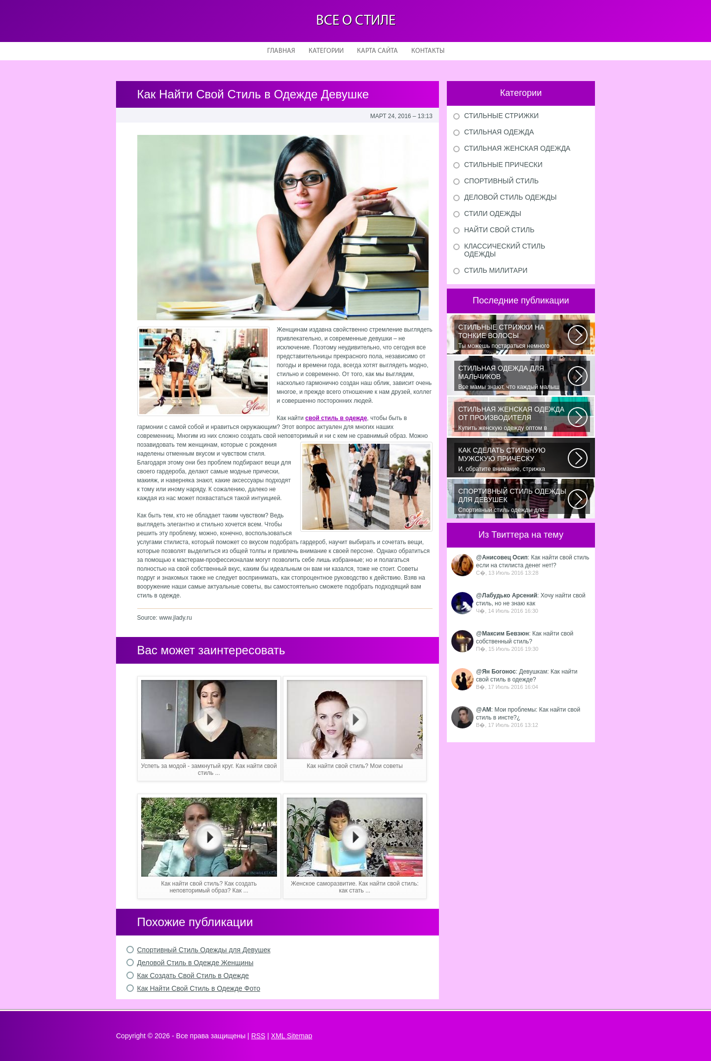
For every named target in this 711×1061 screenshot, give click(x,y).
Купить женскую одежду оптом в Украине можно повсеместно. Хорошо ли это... (513, 418)
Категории (326, 51)
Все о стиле (355, 21)
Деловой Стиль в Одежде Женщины (195, 963)
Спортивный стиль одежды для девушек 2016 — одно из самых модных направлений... (513, 500)
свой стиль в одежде (336, 418)
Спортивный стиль (501, 181)
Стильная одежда (499, 132)
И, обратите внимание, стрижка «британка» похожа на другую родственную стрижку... (513, 459)
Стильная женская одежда (517, 148)
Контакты (427, 51)
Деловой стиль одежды (510, 197)
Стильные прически (503, 165)
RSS (258, 1036)
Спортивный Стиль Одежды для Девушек (204, 950)
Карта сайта (377, 51)
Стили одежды (492, 213)
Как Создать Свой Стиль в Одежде (193, 975)
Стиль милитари (495, 270)
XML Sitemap (292, 1036)
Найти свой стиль (499, 230)
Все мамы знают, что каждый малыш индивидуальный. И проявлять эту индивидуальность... (513, 377)
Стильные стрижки (501, 116)
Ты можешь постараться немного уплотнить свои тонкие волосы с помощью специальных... (513, 336)
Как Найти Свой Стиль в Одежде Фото (198, 988)
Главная (281, 51)
